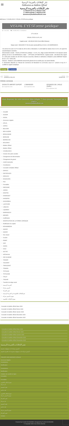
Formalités (6, 184)
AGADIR (5, 114)
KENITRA (6, 193)
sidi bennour (6, 254)
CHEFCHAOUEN (8, 162)
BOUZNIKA (6, 142)
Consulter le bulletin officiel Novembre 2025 (13, 317)
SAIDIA (5, 246)
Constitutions (23, 30)
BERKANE (6, 137)
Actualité (5, 112)
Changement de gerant (9, 159)
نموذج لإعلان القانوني (6, 382)
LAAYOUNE (6, 204)
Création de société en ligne (8, 374)
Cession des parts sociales (10, 153)
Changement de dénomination (11, 156)
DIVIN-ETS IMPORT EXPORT (12, 84)
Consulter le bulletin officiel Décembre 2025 (13, 314)
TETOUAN (6, 271)
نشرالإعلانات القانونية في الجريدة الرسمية (14, 293)
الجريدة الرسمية (7, 285)
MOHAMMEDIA (7, 226)
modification (6, 218)
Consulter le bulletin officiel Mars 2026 (11, 306)
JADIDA (5, 190)
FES (4, 181)
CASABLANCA (11, 19)
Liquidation (6, 209)
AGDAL (5, 117)
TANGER (5, 260)
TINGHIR (5, 279)
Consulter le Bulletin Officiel (10, 167)
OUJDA (5, 237)
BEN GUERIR (7, 131)
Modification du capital (9, 223)
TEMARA (6, 268)
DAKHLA (5, 170)
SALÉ (4, 249)
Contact (3, 416)
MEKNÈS (5, 215)
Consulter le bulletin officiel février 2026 (12, 309)
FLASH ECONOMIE (28, 422)
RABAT (5, 240)
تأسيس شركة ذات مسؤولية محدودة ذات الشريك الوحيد (15, 351)
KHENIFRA (6, 198)
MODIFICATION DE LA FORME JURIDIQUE (15, 221)
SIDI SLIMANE (8, 257)
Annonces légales (6, 360)
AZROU (5, 126)
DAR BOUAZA (7, 173)
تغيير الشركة (6, 290)
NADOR (5, 229)
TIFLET (5, 276)
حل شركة (3, 384)
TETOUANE (6, 274)
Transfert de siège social (10, 282)
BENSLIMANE (7, 134)
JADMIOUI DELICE (13, 76)
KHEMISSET (6, 195)
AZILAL (5, 123)
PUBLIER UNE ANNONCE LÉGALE (11, 357)
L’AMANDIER (28, 84)
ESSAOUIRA (6, 179)
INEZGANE (6, 187)
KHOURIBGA (7, 201)
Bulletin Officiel (7, 145)
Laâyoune (6, 207)
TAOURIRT (6, 262)
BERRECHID (7, 140)
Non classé (6, 235)
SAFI (4, 243)
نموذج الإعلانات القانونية (9, 299)
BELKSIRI (6, 128)
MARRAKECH (7, 212)
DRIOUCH (6, 176)
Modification (4, 365)
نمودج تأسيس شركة (8, 296)
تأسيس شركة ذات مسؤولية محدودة (10, 348)
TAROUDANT (7, 265)
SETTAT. (5, 251)
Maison (3, 19)
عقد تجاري (3, 390)
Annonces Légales (8, 120)
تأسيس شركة (6, 288)
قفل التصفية (4, 387)
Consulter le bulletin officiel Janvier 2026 (12, 312)
